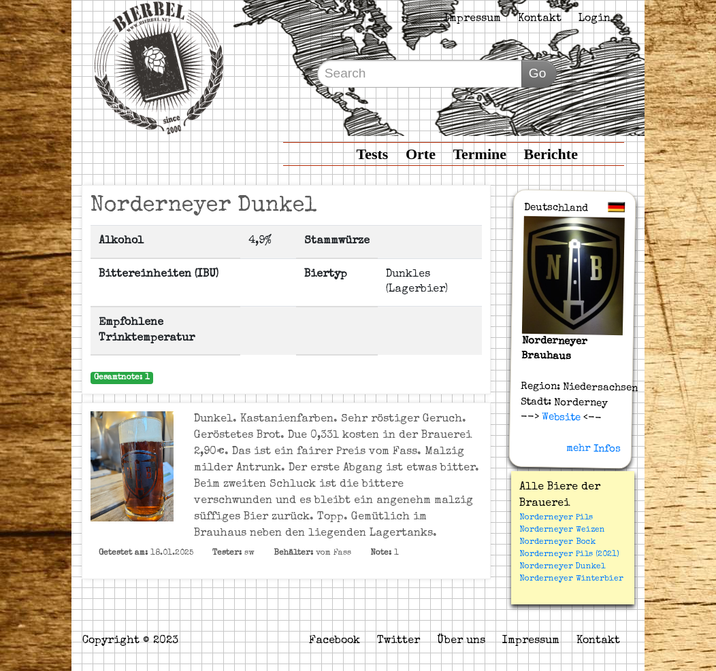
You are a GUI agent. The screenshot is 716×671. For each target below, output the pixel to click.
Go (538, 73)
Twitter (398, 641)
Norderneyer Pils (556, 518)
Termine (479, 153)
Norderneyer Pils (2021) (569, 555)
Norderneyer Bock (557, 542)
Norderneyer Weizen (562, 530)
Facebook (334, 641)
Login (595, 19)
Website (560, 417)
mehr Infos (594, 448)
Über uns (461, 641)
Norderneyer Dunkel (562, 567)
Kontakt (540, 19)
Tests (373, 153)
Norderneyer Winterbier (571, 579)
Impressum (472, 19)
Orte (421, 153)
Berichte (551, 153)
